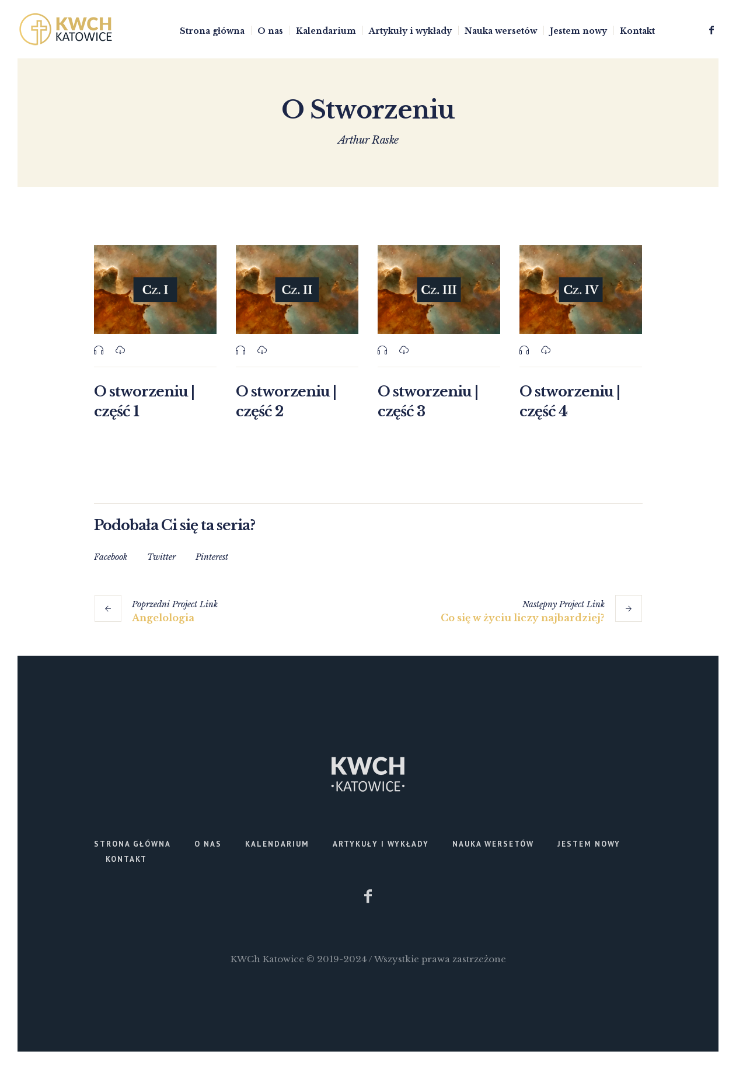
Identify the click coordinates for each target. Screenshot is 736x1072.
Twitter (161, 557)
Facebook (110, 557)
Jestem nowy (588, 844)
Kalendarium (277, 844)
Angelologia (163, 618)
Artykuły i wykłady (381, 844)
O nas (208, 844)
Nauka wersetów (493, 844)
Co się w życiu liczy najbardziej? (523, 618)
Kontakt (126, 859)
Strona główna (132, 844)
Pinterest (212, 557)
